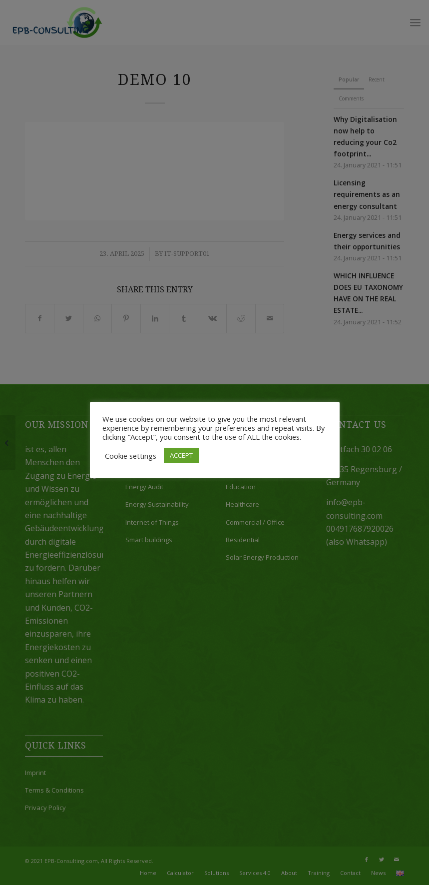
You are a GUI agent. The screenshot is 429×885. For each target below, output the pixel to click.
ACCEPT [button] (181, 455)
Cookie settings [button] (130, 455)
